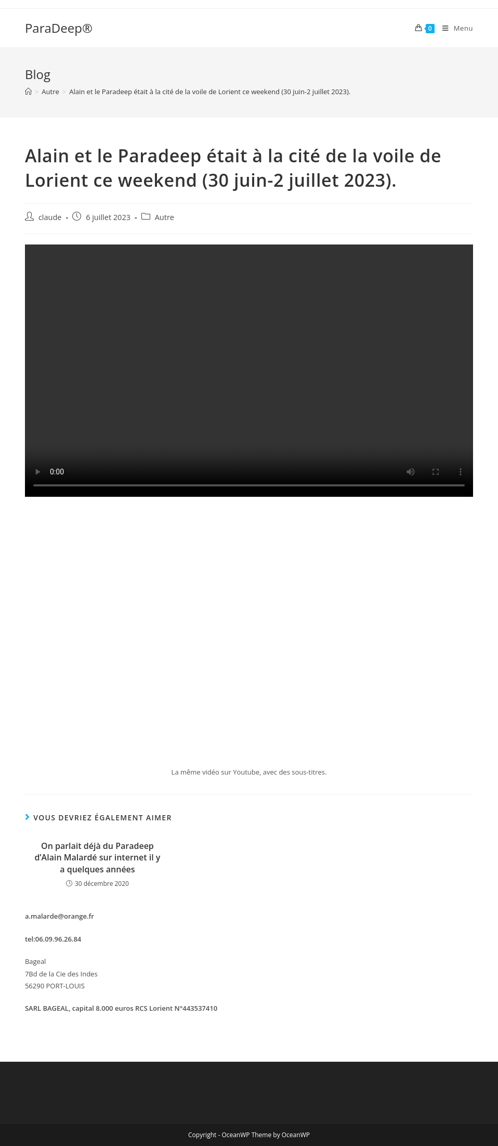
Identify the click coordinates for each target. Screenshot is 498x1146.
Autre (164, 217)
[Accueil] (28, 91)
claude (50, 217)
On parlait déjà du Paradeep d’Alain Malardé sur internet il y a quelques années (98, 857)
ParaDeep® (59, 27)
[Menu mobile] (454, 28)
